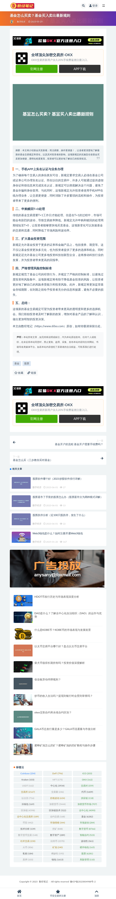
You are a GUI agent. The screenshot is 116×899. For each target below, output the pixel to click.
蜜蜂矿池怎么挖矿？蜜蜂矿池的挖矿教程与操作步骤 (64, 745)
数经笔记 (43, 881)
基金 (16, 363)
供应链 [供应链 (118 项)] (87, 798)
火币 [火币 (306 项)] (28, 847)
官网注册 (36, 69)
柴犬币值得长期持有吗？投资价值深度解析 (59, 662)
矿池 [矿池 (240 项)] (57, 847)
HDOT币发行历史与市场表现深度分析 (56, 596)
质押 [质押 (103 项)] (28, 859)
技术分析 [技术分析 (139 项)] (27, 828)
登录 (93, 5)
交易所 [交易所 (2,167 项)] (28, 791)
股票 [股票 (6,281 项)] (87, 853)
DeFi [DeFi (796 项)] (57, 773)
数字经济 (21, 21)
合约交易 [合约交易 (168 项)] (57, 816)
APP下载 (80, 69)
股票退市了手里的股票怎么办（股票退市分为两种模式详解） (68, 497)
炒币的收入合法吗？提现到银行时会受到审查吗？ (63, 695)
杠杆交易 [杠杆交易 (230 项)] (27, 841)
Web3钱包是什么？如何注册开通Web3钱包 (58, 533)
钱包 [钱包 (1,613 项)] (57, 859)
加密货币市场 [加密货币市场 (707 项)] (87, 804)
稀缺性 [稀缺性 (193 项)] (57, 853)
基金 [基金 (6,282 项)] (87, 816)
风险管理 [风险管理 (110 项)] (87, 859)
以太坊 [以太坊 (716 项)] (28, 798)
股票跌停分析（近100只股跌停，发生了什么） (60, 515)
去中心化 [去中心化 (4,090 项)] (87, 810)
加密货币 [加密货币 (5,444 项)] (57, 804)
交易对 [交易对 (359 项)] (87, 785)
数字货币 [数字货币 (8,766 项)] (87, 828)
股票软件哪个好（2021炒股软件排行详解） (58, 478)
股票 (26, 363)
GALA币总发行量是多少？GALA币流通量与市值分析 (65, 729)
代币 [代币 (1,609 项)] (87, 791)
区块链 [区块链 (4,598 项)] (28, 810)
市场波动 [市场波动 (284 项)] (87, 822)
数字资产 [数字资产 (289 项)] (57, 835)
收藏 (18, 372)
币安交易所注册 (58, 893)
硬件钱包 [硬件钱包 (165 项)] (87, 847)
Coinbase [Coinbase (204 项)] (27, 773)
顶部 (96, 893)
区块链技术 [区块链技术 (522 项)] (57, 810)
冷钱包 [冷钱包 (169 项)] (28, 804)
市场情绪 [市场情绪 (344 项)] (57, 822)
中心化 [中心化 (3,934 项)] (57, 785)
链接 (31, 372)
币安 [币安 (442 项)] (28, 822)
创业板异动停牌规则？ (47, 679)
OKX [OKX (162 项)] (87, 779)
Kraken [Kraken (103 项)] (28, 779)
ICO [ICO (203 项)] (87, 773)
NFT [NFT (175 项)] (58, 779)
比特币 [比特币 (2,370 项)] (57, 841)
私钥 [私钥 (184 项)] (28, 853)
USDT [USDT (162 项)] (28, 785)
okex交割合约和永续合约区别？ (53, 712)
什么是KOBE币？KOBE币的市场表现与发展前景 (62, 629)
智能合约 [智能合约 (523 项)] (87, 835)
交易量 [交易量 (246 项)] (57, 791)
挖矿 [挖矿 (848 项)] (57, 828)
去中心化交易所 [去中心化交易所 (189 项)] (28, 816)
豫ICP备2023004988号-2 (83, 881)
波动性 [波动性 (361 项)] (87, 841)
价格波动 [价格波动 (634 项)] (57, 798)
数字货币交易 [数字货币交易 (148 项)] (27, 835)
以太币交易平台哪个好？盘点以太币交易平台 (60, 646)
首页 (19, 893)
